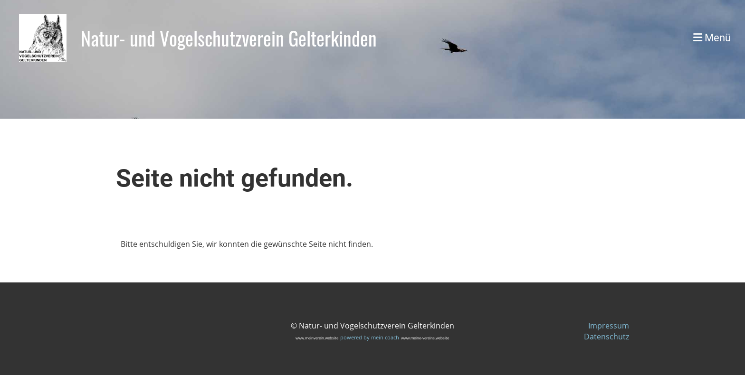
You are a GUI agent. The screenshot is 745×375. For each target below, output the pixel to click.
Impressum (608, 325)
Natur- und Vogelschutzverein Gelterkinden (229, 38)
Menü (712, 38)
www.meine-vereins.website (425, 337)
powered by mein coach (369, 337)
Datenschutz (606, 336)
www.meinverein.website (317, 337)
